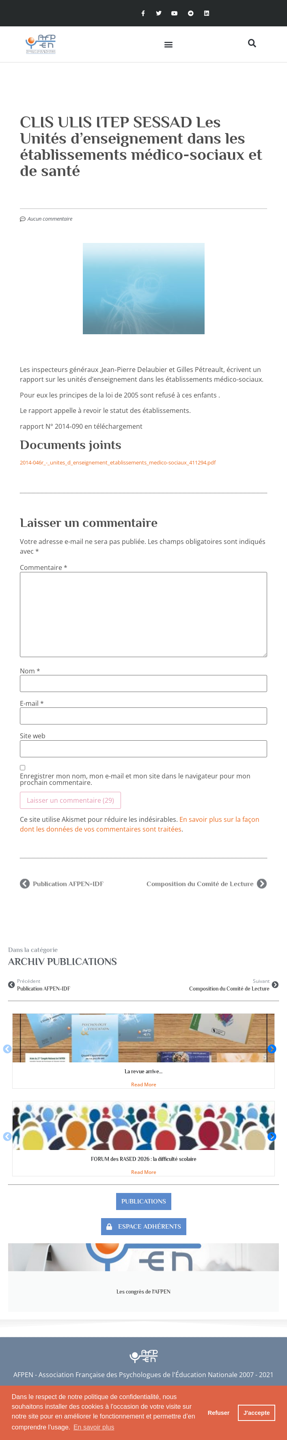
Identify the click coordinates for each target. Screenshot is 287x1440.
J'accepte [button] (257, 1413)
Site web (32, 736)
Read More (143, 1084)
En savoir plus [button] (93, 1427)
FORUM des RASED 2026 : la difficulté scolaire (143, 1159)
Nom (30, 671)
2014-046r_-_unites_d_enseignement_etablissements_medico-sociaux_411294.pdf (118, 462)
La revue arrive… (143, 1071)
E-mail (32, 703)
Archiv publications (62, 961)
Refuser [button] (219, 1413)
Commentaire (43, 567)
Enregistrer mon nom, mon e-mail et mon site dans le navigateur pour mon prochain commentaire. (135, 779)
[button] (168, 44)
